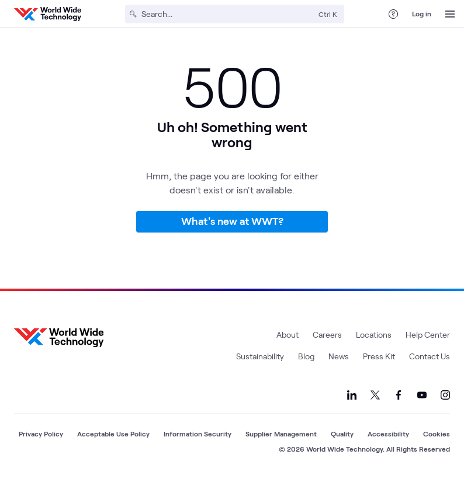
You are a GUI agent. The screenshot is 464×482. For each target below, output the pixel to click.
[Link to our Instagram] (445, 395)
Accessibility (388, 433)
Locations (374, 334)
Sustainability (260, 356)
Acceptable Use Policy (113, 433)
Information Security (197, 433)
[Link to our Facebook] (398, 395)
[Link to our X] (375, 395)
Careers (327, 334)
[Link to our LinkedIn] (351, 395)
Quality (342, 433)
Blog (306, 356)
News (338, 356)
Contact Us (429, 356)
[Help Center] (393, 14)
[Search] (227, 14)
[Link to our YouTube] (422, 395)
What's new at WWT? (232, 220)
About (287, 334)
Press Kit (379, 356)
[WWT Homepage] (47, 14)
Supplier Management (281, 433)
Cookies (436, 433)
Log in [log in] (421, 13)
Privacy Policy (41, 433)
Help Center (428, 334)
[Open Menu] (450, 14)
